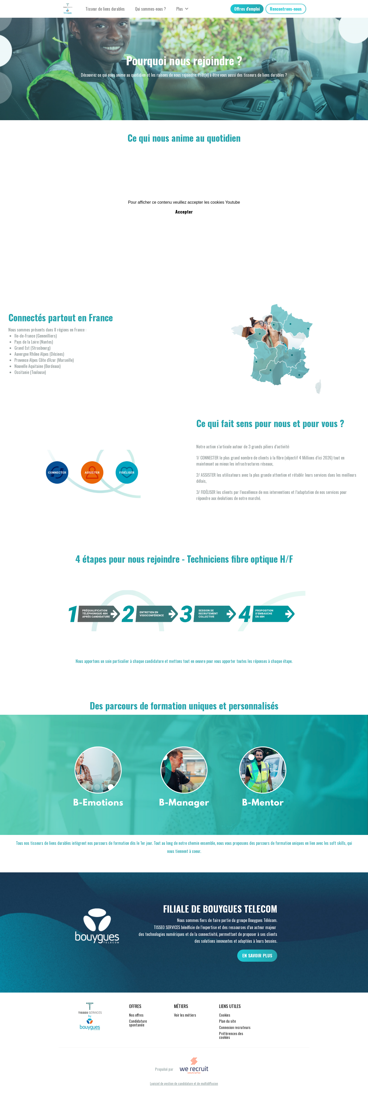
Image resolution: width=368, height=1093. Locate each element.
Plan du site (227, 1021)
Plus (182, 9)
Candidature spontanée (138, 1022)
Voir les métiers (185, 1015)
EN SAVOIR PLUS (257, 955)
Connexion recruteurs (234, 1027)
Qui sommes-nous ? (150, 9)
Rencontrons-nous (286, 9)
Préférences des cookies (231, 1035)
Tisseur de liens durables (105, 9)
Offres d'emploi (247, 9)
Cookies (224, 1015)
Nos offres (136, 1015)
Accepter (184, 211)
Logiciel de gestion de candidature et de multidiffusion (184, 1083)
